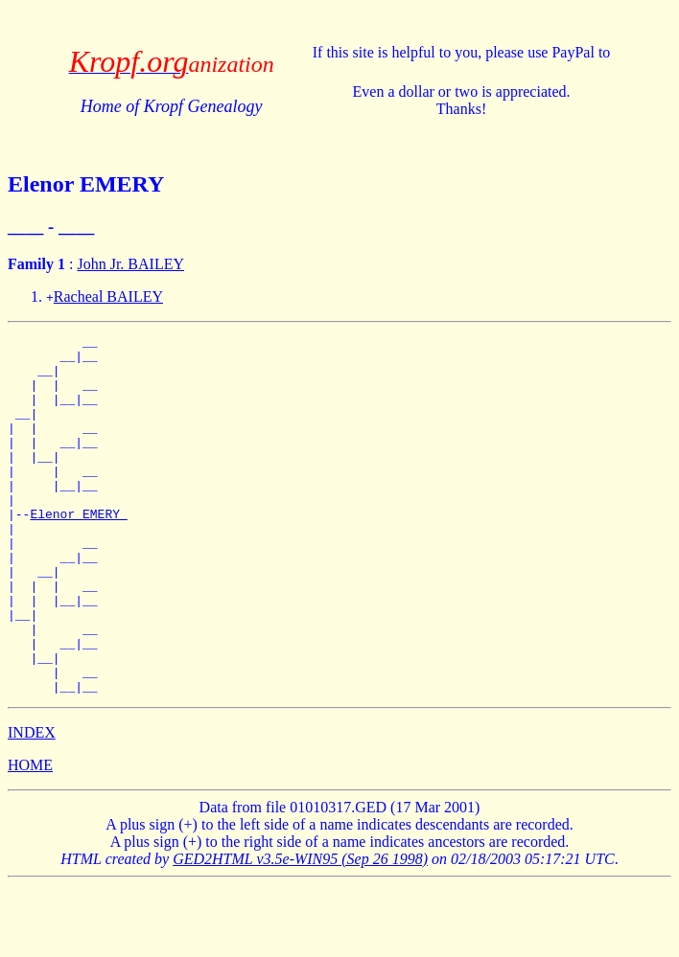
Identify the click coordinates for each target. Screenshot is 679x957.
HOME (30, 837)
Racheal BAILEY (108, 296)
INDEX (32, 804)
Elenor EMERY (78, 550)
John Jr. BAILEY (130, 264)
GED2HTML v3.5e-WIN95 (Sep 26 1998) (300, 931)
